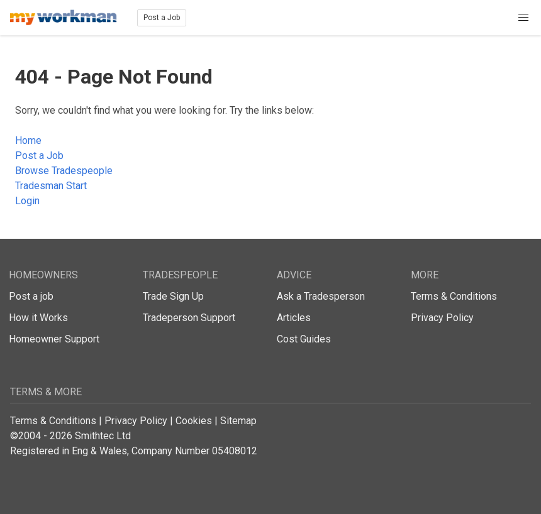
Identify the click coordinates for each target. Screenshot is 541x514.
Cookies (194, 421)
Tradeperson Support (189, 318)
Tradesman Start (51, 186)
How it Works (38, 318)
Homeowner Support (54, 339)
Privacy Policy (442, 318)
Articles (294, 318)
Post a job (31, 296)
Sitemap (238, 421)
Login (27, 201)
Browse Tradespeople (64, 171)
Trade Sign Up (173, 296)
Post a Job (161, 17)
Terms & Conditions (454, 296)
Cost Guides (304, 339)
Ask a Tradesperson (321, 296)
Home (28, 140)
